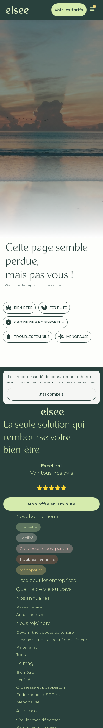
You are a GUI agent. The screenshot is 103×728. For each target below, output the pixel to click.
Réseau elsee (29, 607)
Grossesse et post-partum (41, 687)
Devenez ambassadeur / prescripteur (51, 639)
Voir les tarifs (69, 9)
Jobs (21, 654)
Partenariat (26, 647)
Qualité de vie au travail (45, 589)
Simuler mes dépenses (38, 719)
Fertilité (27, 537)
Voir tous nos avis (51, 473)
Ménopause (31, 569)
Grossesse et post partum (44, 548)
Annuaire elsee (30, 614)
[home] (16, 10)
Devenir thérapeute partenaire (45, 632)
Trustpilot (51, 480)
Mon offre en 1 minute (52, 504)
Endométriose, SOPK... (38, 694)
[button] (92, 10)
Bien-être (28, 527)
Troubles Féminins (37, 559)
